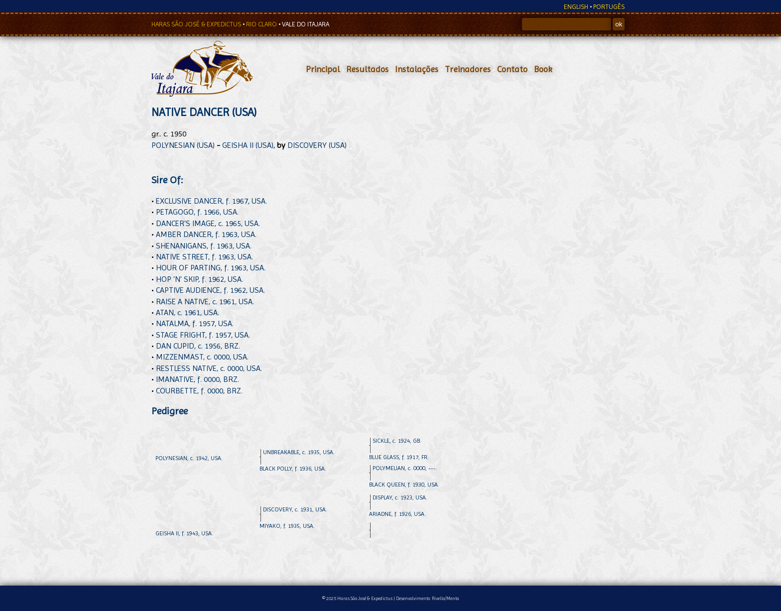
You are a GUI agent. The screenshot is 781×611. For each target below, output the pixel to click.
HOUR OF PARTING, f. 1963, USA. (210, 267)
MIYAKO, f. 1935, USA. (287, 525)
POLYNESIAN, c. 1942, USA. (189, 458)
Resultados (367, 69)
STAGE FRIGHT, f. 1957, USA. (203, 335)
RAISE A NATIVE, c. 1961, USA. (205, 301)
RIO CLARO (262, 24)
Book (543, 69)
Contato (512, 69)
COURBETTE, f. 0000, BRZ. (199, 390)
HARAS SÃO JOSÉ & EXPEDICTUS (197, 24)
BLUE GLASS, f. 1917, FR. (399, 457)
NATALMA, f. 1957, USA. (195, 323)
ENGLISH (576, 6)
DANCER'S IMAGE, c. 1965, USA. (208, 223)
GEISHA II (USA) (247, 145)
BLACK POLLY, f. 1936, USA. (293, 468)
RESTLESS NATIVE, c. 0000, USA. (209, 368)
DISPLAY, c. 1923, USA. (400, 497)
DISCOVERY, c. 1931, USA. (295, 509)
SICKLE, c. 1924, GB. (397, 440)
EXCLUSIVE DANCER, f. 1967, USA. (211, 201)
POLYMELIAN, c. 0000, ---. (405, 468)
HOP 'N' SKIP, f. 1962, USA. (199, 279)
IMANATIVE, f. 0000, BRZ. (197, 379)
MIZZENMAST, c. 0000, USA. (202, 357)
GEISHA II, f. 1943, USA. (184, 533)
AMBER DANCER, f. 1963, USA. (206, 234)
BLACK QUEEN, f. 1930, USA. (404, 484)
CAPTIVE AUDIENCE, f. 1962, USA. (210, 290)
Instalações (416, 69)
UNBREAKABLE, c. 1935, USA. (299, 452)
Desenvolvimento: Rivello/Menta (427, 598)
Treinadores (468, 69)
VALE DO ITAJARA (305, 24)
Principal (323, 69)
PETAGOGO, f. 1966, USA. (197, 212)
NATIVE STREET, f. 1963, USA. (204, 256)
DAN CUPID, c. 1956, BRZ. (198, 346)
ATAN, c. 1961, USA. (187, 312)
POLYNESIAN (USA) (183, 145)
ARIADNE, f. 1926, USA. (397, 513)
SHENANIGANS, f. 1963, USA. (204, 245)
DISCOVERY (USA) (317, 145)
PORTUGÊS (609, 6)
